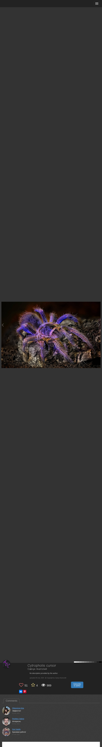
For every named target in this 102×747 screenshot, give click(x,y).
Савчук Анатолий (37, 669)
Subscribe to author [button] (77, 685)
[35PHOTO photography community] (13, 3)
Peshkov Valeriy (18, 719)
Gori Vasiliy (16, 729)
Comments (11, 700)
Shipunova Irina (18, 708)
